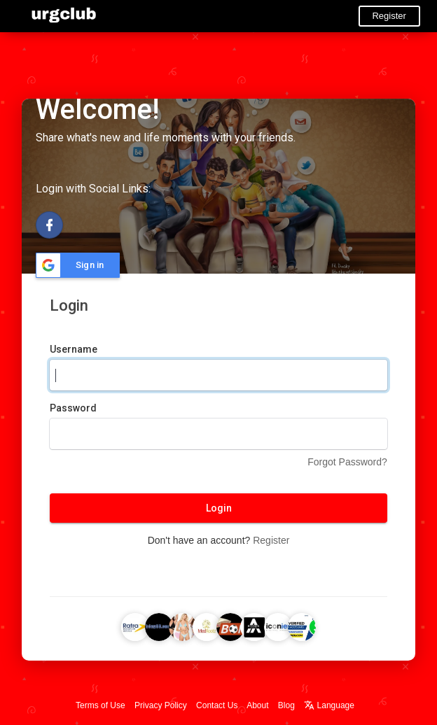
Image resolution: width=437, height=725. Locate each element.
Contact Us (216, 705)
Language (329, 705)
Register (388, 15)
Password (73, 408)
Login (219, 508)
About (257, 705)
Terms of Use (100, 705)
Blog (286, 705)
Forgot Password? (347, 461)
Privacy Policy (160, 705)
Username (73, 349)
